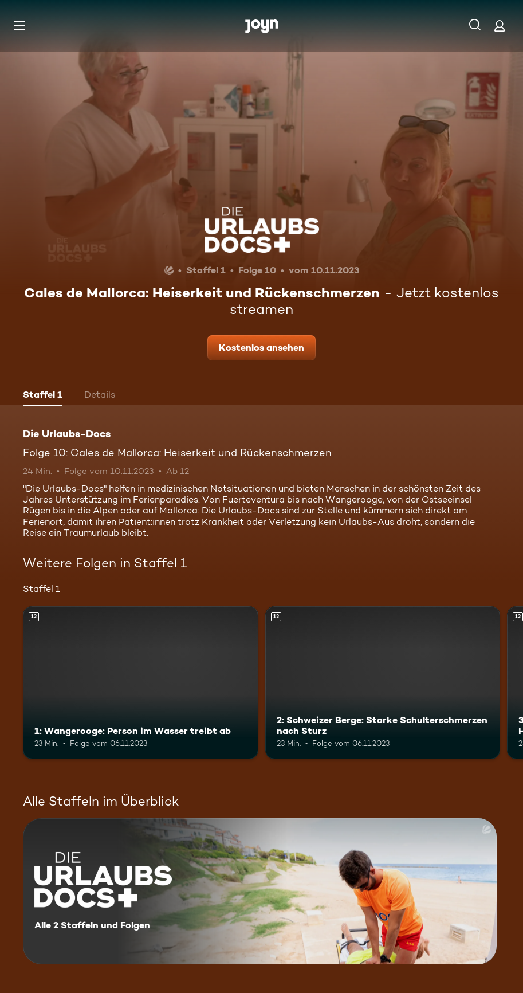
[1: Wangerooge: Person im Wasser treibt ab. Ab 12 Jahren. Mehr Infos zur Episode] (140, 682)
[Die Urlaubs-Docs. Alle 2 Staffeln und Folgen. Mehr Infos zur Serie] (260, 891)
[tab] (43, 396)
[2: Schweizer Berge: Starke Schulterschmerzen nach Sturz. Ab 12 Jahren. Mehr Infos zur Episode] (383, 682)
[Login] (499, 25)
